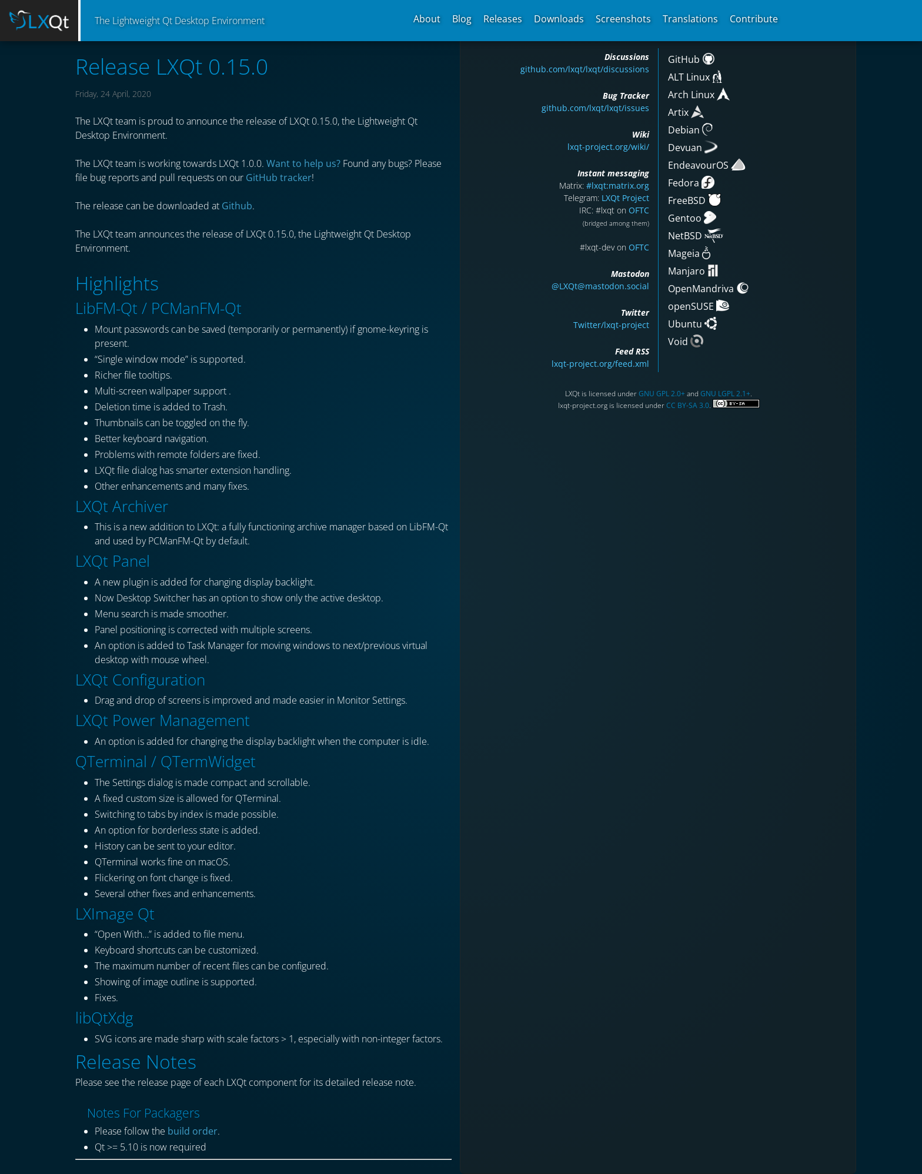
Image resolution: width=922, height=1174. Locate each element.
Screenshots (623, 18)
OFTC (639, 210)
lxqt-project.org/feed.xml (600, 363)
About (426, 18)
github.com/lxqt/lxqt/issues (595, 107)
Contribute (754, 18)
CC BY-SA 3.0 (687, 405)
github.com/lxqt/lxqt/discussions (584, 69)
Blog (462, 18)
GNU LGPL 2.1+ (725, 394)
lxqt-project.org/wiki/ (608, 146)
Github (237, 205)
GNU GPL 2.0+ (662, 394)
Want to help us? (303, 163)
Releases (502, 18)
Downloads (559, 18)
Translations (690, 18)
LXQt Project (625, 197)
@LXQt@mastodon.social (600, 286)
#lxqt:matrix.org (617, 185)
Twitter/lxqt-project (611, 324)
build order (193, 1131)
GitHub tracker (279, 177)
